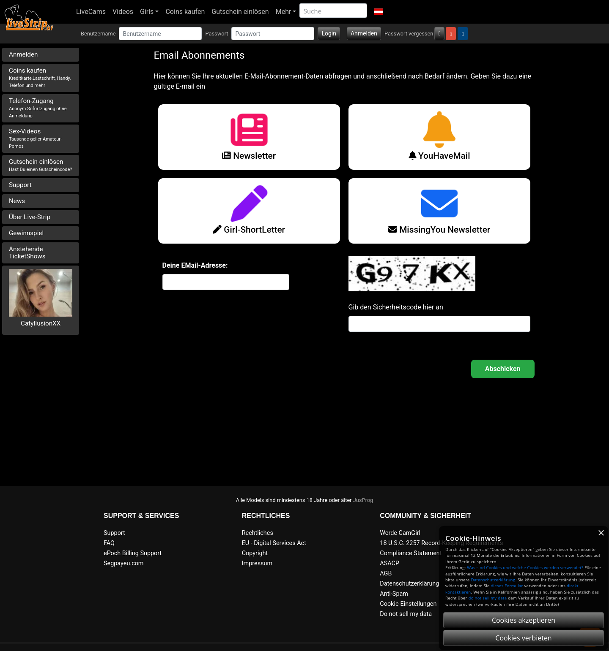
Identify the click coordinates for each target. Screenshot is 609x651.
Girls (147, 12)
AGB (386, 573)
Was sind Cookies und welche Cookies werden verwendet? (525, 567)
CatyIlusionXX (40, 323)
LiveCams (91, 12)
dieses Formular (507, 586)
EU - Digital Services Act (274, 543)
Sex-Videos (35, 138)
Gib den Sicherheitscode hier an (395, 307)
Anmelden (364, 33)
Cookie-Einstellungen (408, 604)
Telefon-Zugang (38, 108)
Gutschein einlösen (240, 12)
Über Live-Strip (29, 217)
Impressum (257, 563)
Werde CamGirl (400, 533)
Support (20, 185)
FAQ (109, 543)
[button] (378, 11)
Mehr (283, 12)
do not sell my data (488, 598)
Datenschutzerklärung (409, 583)
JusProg (363, 500)
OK (503, 369)
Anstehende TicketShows (27, 252)
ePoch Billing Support (133, 553)
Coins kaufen (185, 12)
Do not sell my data (406, 614)
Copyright (255, 553)
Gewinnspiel (26, 233)
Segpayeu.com (124, 563)
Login (328, 33)
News (17, 201)
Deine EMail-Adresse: (195, 265)
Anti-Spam (394, 593)
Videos (122, 12)
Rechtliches (257, 533)
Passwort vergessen (408, 33)
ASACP (389, 563)
